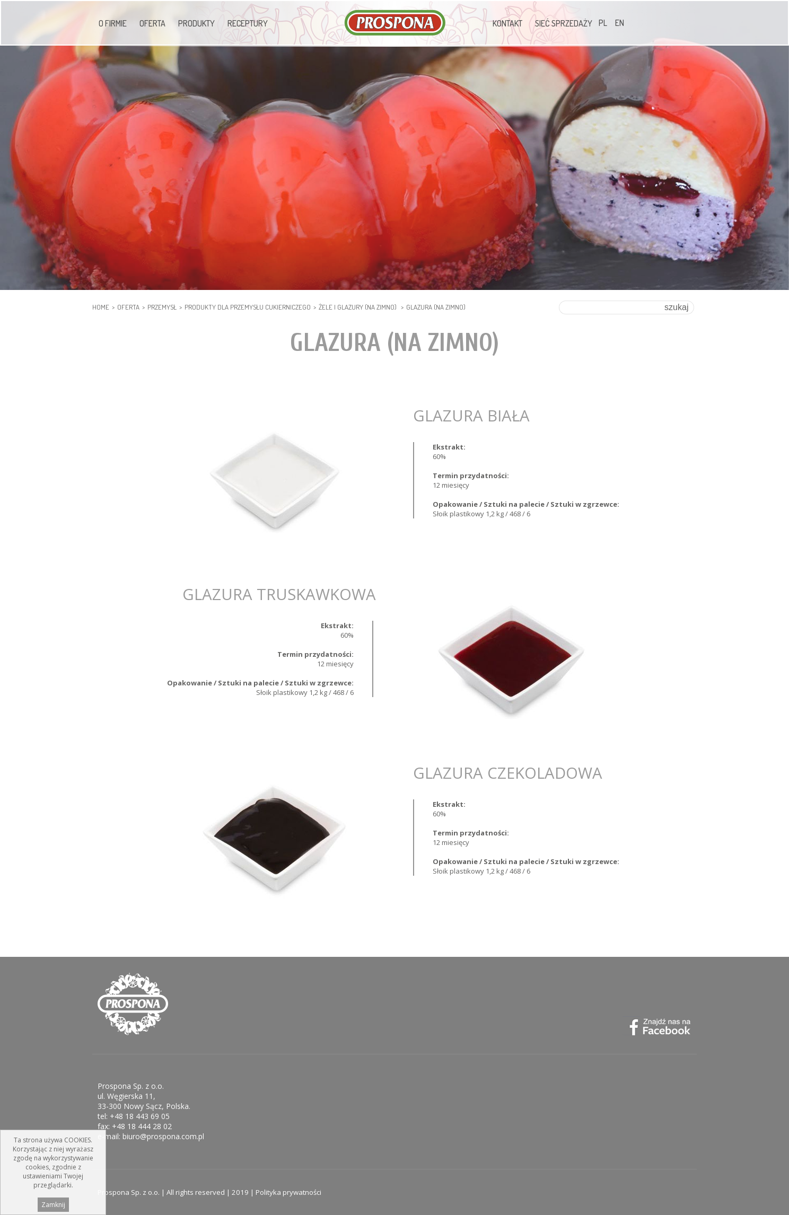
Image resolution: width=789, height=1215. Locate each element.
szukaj (676, 307)
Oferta (152, 23)
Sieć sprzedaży (563, 23)
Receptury (247, 23)
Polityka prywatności (288, 1192)
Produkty (196, 23)
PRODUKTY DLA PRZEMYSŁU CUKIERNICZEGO (248, 307)
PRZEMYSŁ (162, 307)
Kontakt (507, 23)
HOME (100, 307)
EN (619, 22)
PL (603, 22)
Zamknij (53, 1204)
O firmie (113, 23)
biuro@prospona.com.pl (163, 1136)
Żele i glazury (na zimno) (358, 307)
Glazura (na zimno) (436, 307)
